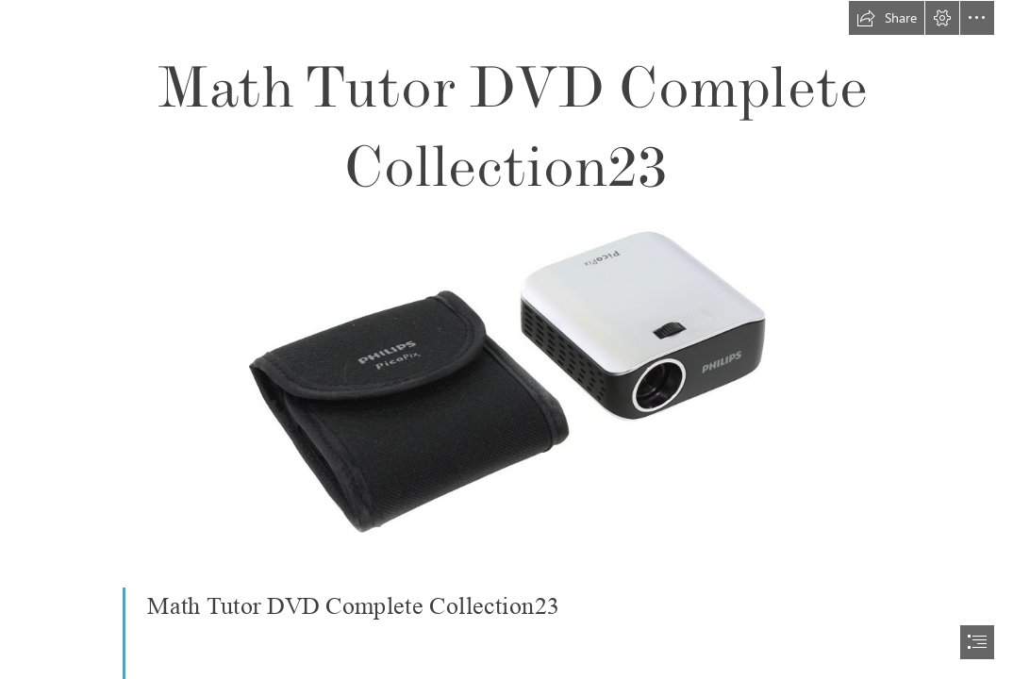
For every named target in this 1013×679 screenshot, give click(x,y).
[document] (506, 339)
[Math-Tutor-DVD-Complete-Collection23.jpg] (506, 380)
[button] (886, 18)
